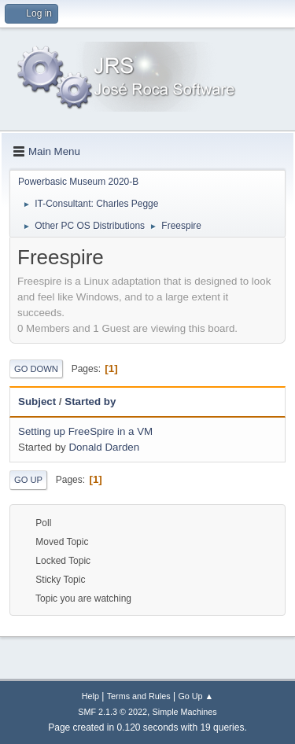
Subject (37, 401)
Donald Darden (103, 447)
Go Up (28, 479)
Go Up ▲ (195, 696)
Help (90, 696)
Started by (90, 401)
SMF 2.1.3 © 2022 (112, 711)
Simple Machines (185, 711)
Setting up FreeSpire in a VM (85, 431)
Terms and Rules (139, 696)
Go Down (36, 369)
